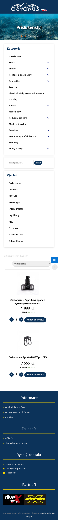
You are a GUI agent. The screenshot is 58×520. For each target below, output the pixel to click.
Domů (23, 36)
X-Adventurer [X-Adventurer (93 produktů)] (16, 234)
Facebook (11, 473)
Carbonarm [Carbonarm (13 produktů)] (15, 183)
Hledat (38, 163)
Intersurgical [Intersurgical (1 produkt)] (16, 209)
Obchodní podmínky (15, 407)
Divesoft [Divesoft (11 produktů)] (13, 189)
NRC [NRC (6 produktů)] (11, 222)
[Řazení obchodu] (31, 264)
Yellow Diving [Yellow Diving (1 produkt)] (16, 241)
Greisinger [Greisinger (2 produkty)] (14, 202)
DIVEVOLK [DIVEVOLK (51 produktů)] (14, 196)
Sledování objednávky (16, 443)
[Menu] (52, 6)
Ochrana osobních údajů (17, 412)
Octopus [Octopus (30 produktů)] (13, 228)
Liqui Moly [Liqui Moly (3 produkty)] (14, 215)
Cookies (9, 417)
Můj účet (9, 438)
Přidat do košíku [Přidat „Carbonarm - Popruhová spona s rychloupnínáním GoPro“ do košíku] (35, 319)
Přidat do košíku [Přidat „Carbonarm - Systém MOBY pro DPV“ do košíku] (35, 374)
